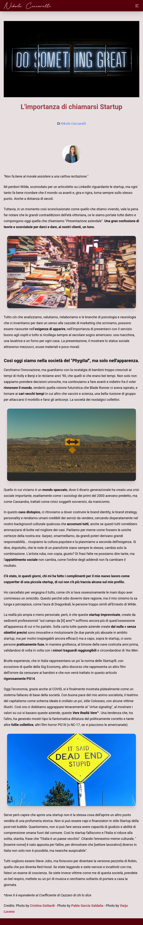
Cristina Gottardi (42, 906)
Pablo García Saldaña (87, 906)
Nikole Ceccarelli (73, 123)
